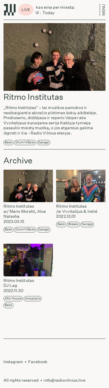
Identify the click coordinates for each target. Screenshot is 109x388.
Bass (8, 142)
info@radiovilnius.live (64, 380)
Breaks (73, 224)
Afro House (13, 298)
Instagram (13, 361)
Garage (43, 142)
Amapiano (32, 298)
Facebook (38, 361)
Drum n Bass (25, 142)
